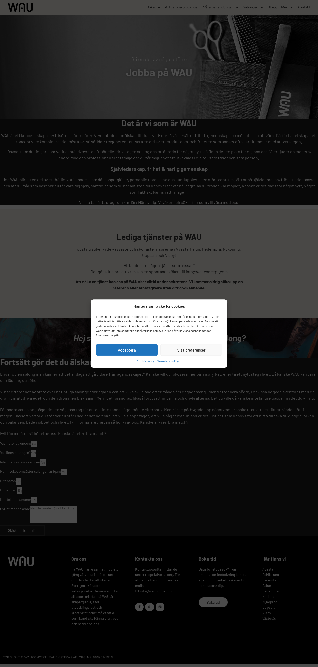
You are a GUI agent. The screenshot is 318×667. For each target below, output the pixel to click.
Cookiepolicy (146, 361)
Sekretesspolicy (168, 361)
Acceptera (127, 350)
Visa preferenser (191, 350)
